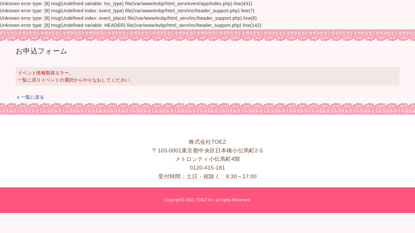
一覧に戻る (32, 97)
